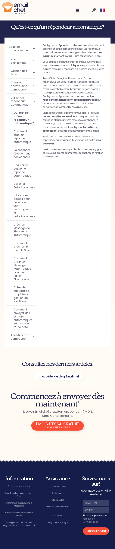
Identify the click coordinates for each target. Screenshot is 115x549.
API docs (57, 515)
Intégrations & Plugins (57, 522)
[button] (77, 10)
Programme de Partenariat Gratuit (19, 514)
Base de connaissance (57, 506)
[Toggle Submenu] (30, 48)
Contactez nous (57, 486)
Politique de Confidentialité (90, 520)
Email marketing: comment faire (19, 495)
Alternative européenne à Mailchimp (19, 504)
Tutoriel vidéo (57, 499)
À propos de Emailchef (19, 486)
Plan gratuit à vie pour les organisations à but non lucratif (19, 524)
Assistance (57, 493)
